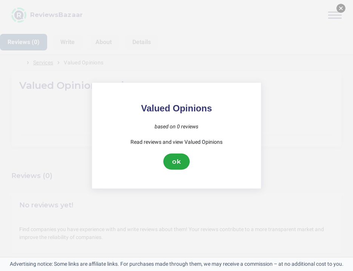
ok (176, 161)
